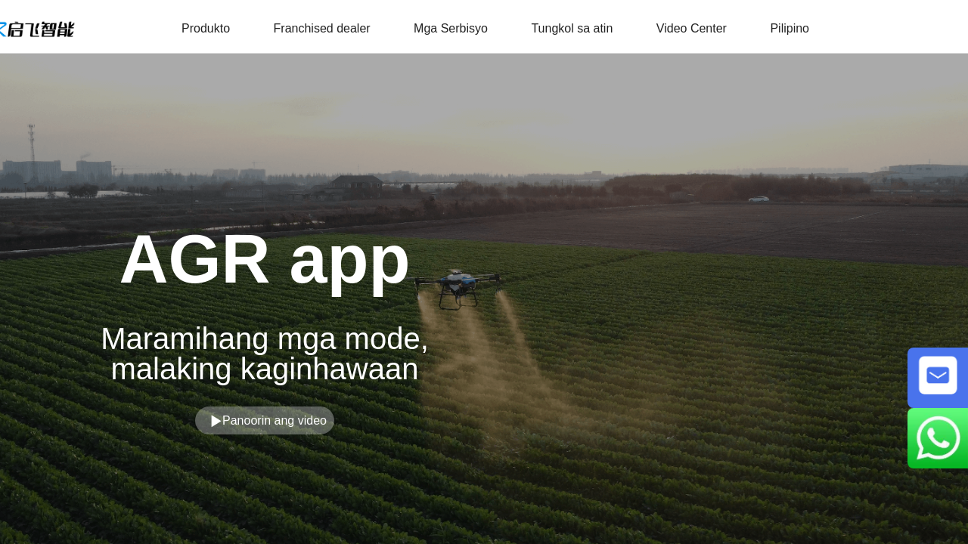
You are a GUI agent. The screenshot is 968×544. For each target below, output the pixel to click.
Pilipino (789, 29)
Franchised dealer (322, 29)
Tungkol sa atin (572, 29)
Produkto (206, 29)
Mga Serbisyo (451, 29)
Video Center (691, 29)
